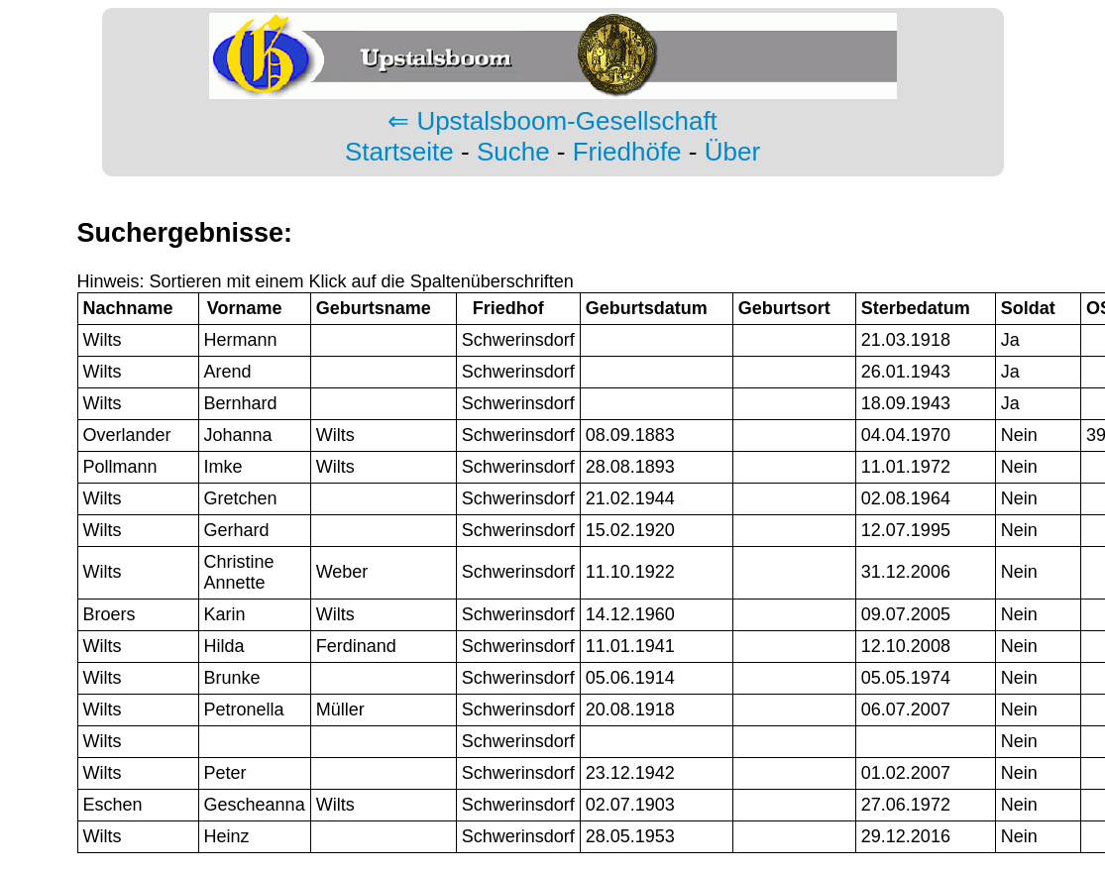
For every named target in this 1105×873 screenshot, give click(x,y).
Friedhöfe (627, 151)
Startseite (399, 151)
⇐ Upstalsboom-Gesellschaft (552, 121)
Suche (513, 151)
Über (732, 151)
